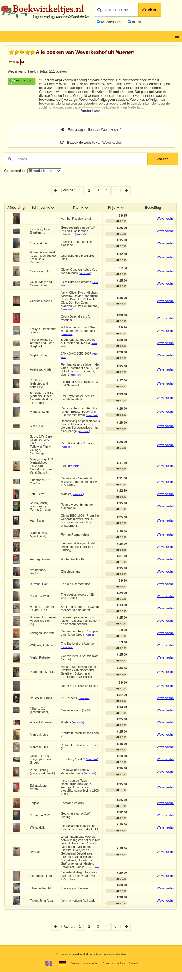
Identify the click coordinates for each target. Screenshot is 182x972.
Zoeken (150, 9)
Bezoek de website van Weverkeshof (91, 143)
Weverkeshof (165, 218)
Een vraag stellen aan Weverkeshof (91, 130)
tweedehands (111, 22)
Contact (133, 962)
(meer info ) (81, 234)
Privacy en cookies (114, 962)
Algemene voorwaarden (85, 962)
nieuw (136, 22)
